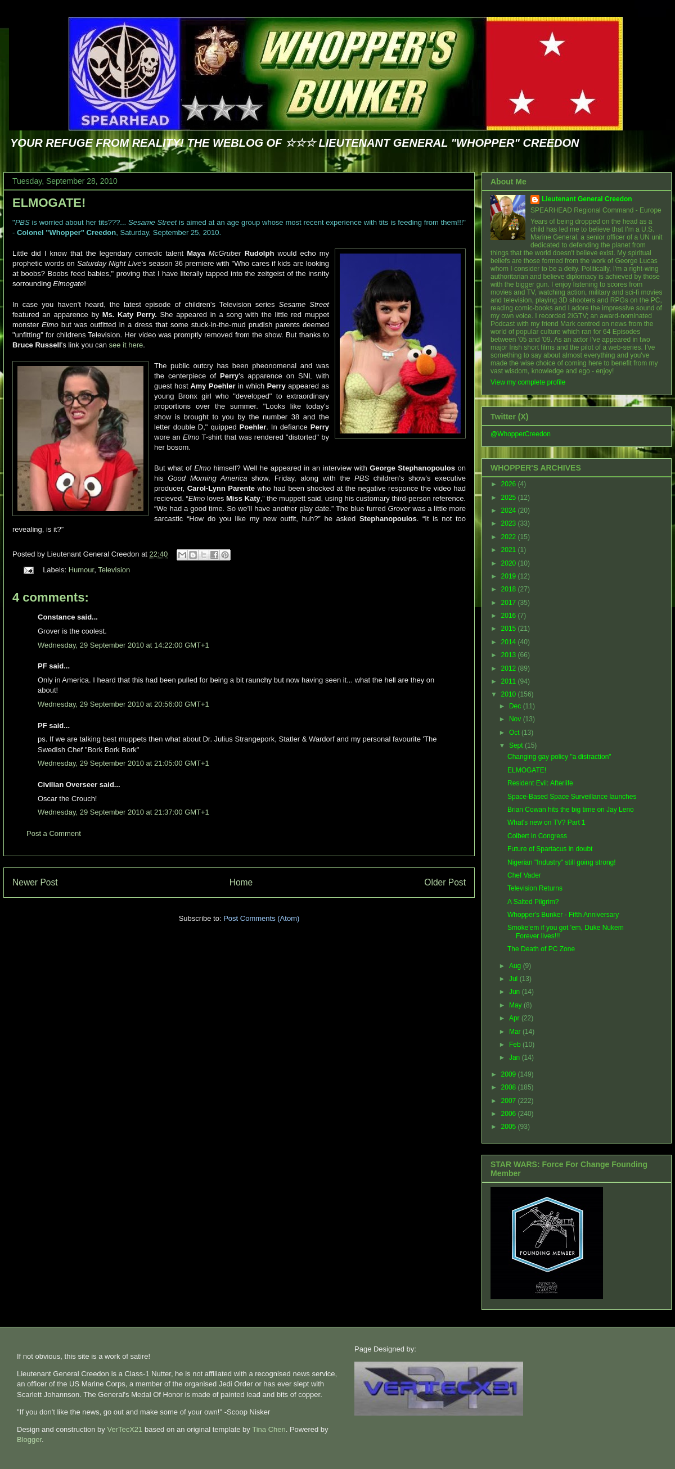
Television (114, 570)
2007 (509, 1101)
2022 (509, 537)
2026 (509, 484)
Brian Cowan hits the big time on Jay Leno (570, 809)
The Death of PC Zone (541, 949)
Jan (515, 1057)
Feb (516, 1044)
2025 (509, 497)
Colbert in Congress (537, 836)
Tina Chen (269, 1429)
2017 (509, 603)
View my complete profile (527, 382)
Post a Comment (53, 833)
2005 (509, 1127)
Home (241, 882)
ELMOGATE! (49, 203)
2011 (509, 681)
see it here (126, 345)
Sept (517, 745)
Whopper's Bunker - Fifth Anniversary (563, 915)
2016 (509, 616)
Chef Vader (524, 875)
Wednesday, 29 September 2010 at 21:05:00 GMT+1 (123, 763)
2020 (509, 563)
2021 (509, 550)
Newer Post (35, 882)
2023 (509, 523)
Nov (516, 719)
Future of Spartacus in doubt (549, 849)
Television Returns (534, 888)
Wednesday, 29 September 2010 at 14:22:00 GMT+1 (123, 645)
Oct (515, 732)
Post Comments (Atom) (261, 918)
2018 (509, 589)
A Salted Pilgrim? (533, 902)
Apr (515, 1018)
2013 (509, 655)
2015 (509, 628)
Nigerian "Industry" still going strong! (561, 862)
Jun (515, 992)
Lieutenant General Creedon (587, 199)
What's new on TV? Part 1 (546, 822)
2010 (509, 694)
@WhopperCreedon (520, 434)
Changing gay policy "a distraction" (559, 757)
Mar (516, 1032)
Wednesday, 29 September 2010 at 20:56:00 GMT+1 (123, 704)
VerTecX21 (124, 1429)
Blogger (29, 1439)
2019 (509, 576)
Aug (516, 966)
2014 (509, 642)
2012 (509, 668)
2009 (509, 1074)
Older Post (445, 882)
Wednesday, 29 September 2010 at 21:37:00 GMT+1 (123, 812)
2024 (509, 510)
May (516, 1005)
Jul (514, 979)
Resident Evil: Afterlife (540, 783)
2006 (509, 1114)
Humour (81, 570)
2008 (509, 1087)
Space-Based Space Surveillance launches (571, 797)
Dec (516, 706)
